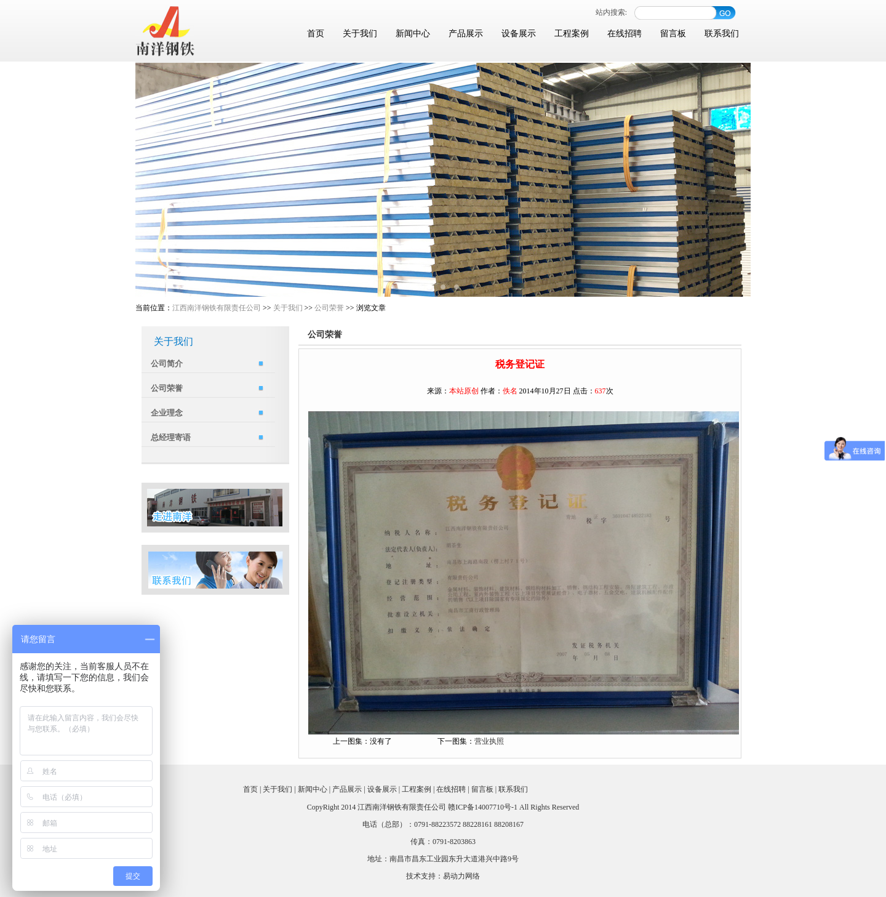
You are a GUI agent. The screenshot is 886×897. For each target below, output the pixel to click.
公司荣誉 (329, 308)
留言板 (673, 33)
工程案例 (571, 33)
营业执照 (489, 741)
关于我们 (360, 33)
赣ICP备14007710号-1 (482, 807)
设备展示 (518, 33)
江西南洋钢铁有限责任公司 (216, 308)
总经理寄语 (171, 437)
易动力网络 (461, 876)
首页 (315, 33)
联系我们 (721, 33)
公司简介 (167, 363)
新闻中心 (413, 33)
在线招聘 (624, 33)
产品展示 (466, 33)
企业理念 (167, 412)
